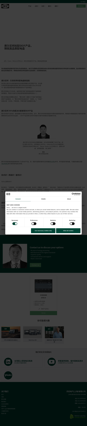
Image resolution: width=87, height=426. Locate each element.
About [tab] (69, 199)
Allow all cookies (68, 230)
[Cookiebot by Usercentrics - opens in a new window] (73, 194)
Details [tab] (43, 199)
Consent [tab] (18, 199)
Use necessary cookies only (43, 230)
